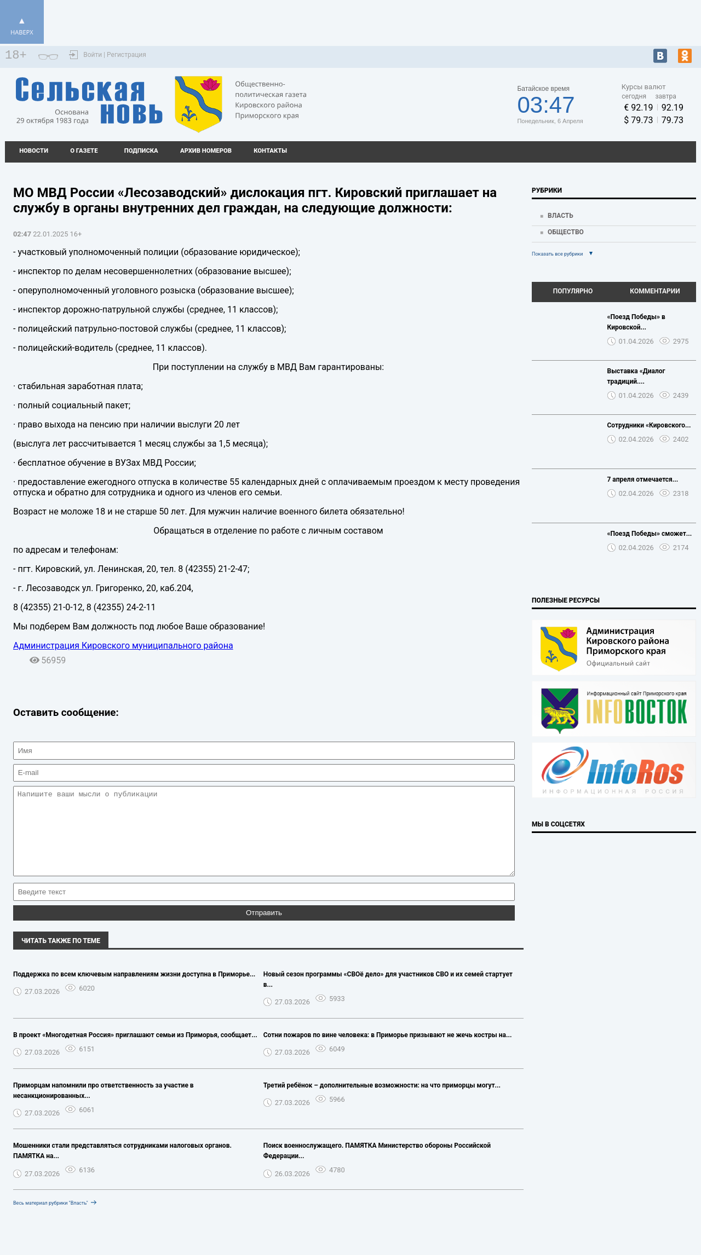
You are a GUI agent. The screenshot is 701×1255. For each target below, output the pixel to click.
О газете (83, 150)
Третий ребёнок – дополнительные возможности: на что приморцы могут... (382, 1102)
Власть (560, 215)
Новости (33, 150)
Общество (566, 232)
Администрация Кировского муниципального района (123, 645)
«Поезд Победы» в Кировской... (636, 322)
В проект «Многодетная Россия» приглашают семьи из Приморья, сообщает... (135, 1051)
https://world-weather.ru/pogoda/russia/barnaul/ (411, 109)
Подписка (141, 150)
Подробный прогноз (412, 99)
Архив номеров (206, 150)
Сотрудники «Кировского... (649, 425)
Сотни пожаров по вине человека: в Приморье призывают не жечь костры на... (387, 1051)
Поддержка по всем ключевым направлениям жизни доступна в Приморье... (134, 990)
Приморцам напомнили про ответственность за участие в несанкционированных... (103, 1107)
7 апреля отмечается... (643, 479)
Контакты (270, 150)
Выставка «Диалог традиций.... (636, 376)
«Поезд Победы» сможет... (649, 533)
